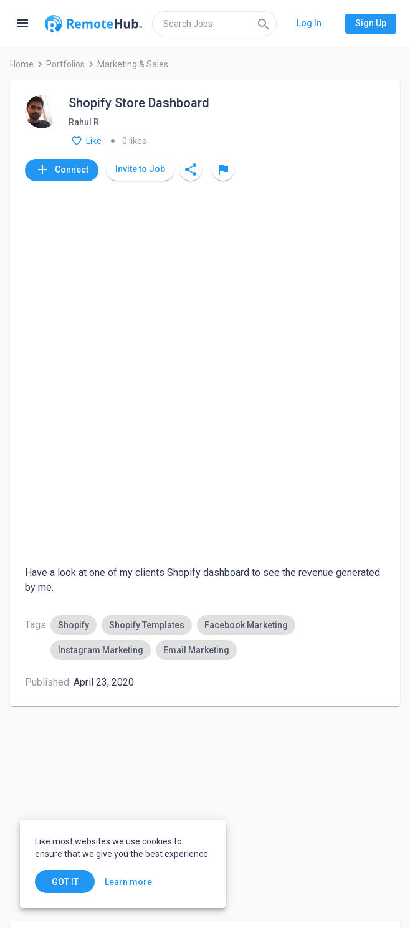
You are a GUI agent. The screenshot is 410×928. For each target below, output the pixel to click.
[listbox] (217, 277)
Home (22, 64)
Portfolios (65, 64)
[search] (214, 24)
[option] (73, 265)
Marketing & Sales (132, 64)
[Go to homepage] (93, 24)
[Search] (263, 23)
